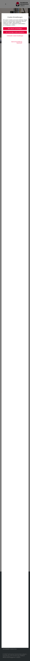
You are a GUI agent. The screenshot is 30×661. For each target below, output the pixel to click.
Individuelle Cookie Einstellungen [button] (15, 35)
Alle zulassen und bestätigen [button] (15, 28)
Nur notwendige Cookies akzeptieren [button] (15, 32)
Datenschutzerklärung (16, 41)
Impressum (19, 43)
